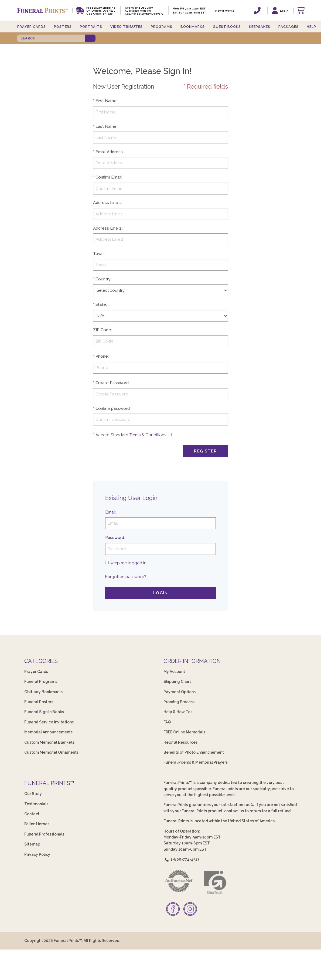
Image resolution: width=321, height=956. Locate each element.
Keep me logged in (128, 563)
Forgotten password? (125, 576)
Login (160, 593)
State (100, 304)
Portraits (91, 27)
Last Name (106, 126)
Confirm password (112, 408)
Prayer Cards (31, 27)
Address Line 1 (107, 202)
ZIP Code (102, 329)
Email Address (109, 151)
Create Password (112, 382)
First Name (106, 100)
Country (103, 279)
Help (311, 27)
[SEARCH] (51, 38)
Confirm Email (108, 177)
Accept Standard (111, 434)
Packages (288, 27)
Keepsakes (259, 27)
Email (110, 512)
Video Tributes (126, 27)
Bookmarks (192, 27)
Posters (63, 27)
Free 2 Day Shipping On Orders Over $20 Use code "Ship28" (101, 10)
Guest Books (227, 27)
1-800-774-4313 (181, 859)
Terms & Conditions (147, 434)
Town (98, 253)
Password (114, 537)
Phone (101, 356)
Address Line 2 (107, 228)
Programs (161, 27)
